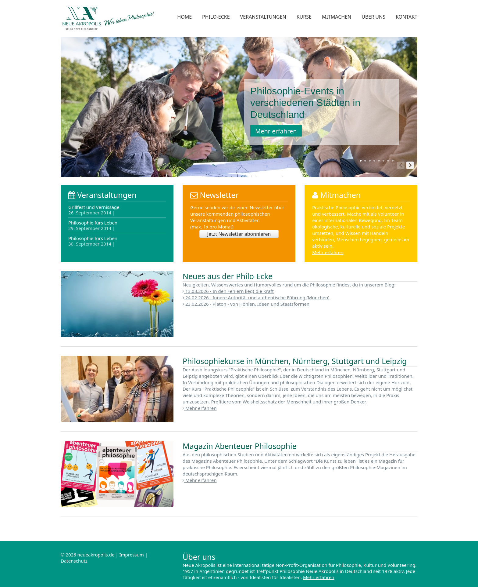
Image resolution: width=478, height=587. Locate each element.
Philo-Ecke (216, 16)
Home (184, 16)
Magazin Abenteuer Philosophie (240, 446)
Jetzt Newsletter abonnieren (239, 234)
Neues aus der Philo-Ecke (228, 276)
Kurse (304, 16)
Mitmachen (336, 16)
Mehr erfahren (276, 131)
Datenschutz (74, 561)
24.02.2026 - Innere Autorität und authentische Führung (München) (256, 297)
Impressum (131, 555)
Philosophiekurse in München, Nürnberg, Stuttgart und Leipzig (295, 361)
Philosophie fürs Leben (92, 225)
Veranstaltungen (263, 16)
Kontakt (406, 16)
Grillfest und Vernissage (93, 210)
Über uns (373, 16)
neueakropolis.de (96, 555)
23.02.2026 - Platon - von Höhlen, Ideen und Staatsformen (246, 304)
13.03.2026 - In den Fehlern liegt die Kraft (228, 291)
